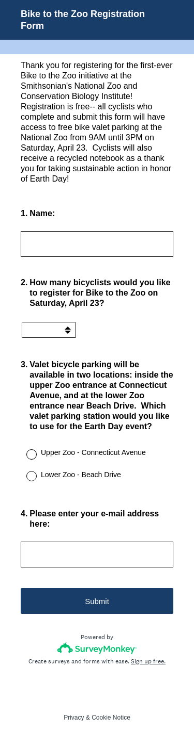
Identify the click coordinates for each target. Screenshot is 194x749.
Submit (97, 601)
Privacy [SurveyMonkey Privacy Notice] (74, 717)
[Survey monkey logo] (97, 648)
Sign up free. (148, 661)
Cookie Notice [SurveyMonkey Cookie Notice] (111, 717)
